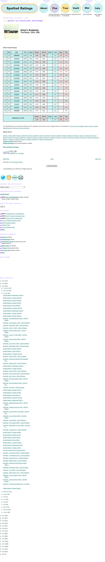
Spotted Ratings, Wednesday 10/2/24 (13, 445)
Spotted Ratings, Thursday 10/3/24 (12, 442)
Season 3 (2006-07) (33, 135)
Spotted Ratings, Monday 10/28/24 (12, 300)
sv (16, 153)
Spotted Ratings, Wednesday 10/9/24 (13, 400)
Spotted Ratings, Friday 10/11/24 (11, 395)
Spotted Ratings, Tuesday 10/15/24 (12, 368)
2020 (3, 523)
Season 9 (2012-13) (8, 137)
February (5, 509)
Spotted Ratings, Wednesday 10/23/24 (13, 311)
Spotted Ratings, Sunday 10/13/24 (12, 392)
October (5, 293)
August (5, 494)
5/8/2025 (16, 107)
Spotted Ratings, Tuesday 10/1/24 (12, 448)
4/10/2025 (16, 97)
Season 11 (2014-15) (32, 137)
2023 (3, 515)
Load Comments (52, 166)
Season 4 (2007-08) (45, 135)
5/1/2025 (16, 104)
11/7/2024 (16, 71)
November (6, 290)
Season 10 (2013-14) (20, 137)
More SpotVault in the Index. (11, 147)
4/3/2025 (16, 94)
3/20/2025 (16, 88)
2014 (3, 538)
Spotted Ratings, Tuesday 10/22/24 (12, 313)
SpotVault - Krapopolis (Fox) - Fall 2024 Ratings (15, 458)
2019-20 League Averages (9, 223)
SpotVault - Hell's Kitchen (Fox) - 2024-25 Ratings (16, 472)
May (4, 502)
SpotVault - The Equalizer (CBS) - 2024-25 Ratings (16, 323)
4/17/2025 (16, 101)
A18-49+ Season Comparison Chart (15, 216)
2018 (3, 528)
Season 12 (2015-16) (44, 137)
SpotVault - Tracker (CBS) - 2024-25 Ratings (14, 371)
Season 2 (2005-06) (21, 135)
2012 (3, 544)
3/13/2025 (16, 84)
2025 (3, 283)
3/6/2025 (16, 81)
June (4, 499)
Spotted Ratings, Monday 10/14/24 (12, 390)
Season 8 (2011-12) (90, 135)
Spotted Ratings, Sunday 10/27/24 (12, 303)
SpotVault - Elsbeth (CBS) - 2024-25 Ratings (14, 363)
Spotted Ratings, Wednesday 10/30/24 (13, 295)
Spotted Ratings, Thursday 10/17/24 (12, 354)
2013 (3, 541)
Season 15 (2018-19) (80, 137)
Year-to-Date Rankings (12, 197)
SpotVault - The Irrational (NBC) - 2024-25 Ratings (16, 423)
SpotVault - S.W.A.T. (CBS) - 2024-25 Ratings (15, 328)
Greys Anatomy (11, 153)
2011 (3, 546)
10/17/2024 (17, 65)
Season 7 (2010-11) (79, 135)
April (4, 504)
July (4, 497)
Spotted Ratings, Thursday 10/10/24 (12, 397)
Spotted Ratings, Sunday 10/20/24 (12, 348)
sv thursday (21, 153)
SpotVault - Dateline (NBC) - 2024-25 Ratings (15, 460)
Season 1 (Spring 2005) (9, 135)
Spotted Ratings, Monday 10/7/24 (12, 435)
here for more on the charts (22, 128)
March (5, 507)
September (6, 491)
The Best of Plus (6, 225)
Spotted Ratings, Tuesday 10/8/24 (12, 432)
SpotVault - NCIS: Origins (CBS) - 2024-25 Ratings (16, 373)
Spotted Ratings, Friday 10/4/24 (11, 440)
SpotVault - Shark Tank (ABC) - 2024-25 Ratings (15, 325)
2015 (3, 536)
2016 (3, 533)
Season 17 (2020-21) (8, 139)
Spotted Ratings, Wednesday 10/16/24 (13, 366)
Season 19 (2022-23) (32, 139)
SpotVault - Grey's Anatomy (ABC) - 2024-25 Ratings (25, 21)
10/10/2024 (17, 62)
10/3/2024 (16, 58)
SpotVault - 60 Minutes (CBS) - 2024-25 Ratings (15, 467)
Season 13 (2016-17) (56, 137)
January (5, 512)
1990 (3, 554)
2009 (3, 551)
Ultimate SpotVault (8, 143)
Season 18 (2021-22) (20, 139)
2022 (3, 518)
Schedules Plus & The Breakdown (15, 213)
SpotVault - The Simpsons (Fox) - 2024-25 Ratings (16, 455)
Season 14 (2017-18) (68, 137)
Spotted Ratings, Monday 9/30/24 (12, 488)
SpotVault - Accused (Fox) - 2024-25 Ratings (14, 430)
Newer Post (6, 159)
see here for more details (77, 126)
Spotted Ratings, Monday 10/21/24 (12, 316)
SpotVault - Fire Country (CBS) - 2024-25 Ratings (16, 343)
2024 (3, 286)
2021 (3, 520)
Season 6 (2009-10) (67, 135)
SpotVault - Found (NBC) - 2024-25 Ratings (14, 420)
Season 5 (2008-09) (56, 135)
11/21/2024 (17, 78)
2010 (3, 549)
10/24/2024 (17, 68)
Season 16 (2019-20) (92, 137)
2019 (3, 526)
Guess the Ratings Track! (8, 227)
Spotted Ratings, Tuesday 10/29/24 (12, 298)
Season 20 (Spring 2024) (46, 139)
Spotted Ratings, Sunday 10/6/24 (11, 437)
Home (52, 159)
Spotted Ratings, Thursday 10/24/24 (12, 308)
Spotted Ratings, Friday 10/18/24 (11, 351)
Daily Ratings (5, 194)
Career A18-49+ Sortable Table (14, 218)
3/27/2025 (16, 91)
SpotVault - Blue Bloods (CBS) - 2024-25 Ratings (16, 346)
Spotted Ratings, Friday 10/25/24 (11, 305)
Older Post (98, 159)
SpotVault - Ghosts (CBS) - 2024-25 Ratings (14, 356)
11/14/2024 (17, 75)
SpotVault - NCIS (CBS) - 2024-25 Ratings (14, 376)
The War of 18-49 (7, 141)
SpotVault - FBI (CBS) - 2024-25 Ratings (13, 387)
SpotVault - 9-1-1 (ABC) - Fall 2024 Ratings (14, 470)
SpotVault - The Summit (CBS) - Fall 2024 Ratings (16, 453)
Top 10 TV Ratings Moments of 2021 (11, 220)
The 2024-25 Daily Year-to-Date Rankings (14, 450)
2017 (3, 531)
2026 (3, 281)
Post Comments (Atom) (16, 162)
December (6, 288)
